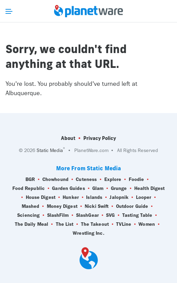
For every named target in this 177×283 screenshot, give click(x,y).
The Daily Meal (31, 224)
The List (65, 224)
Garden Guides (68, 188)
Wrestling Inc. (88, 233)
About (68, 138)
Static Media (50, 150)
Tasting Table (137, 215)
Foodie (136, 179)
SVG (110, 215)
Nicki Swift (96, 206)
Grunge (119, 188)
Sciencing (28, 215)
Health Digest (149, 188)
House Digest (40, 197)
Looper (144, 197)
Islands (94, 197)
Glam (97, 188)
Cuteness (86, 179)
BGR (30, 179)
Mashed (31, 206)
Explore (113, 179)
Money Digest (62, 206)
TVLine (123, 224)
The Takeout (95, 224)
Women (146, 224)
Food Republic (28, 188)
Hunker (71, 197)
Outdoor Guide (132, 206)
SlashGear (87, 215)
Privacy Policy (99, 138)
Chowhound (55, 179)
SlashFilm (58, 215)
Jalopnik (119, 197)
